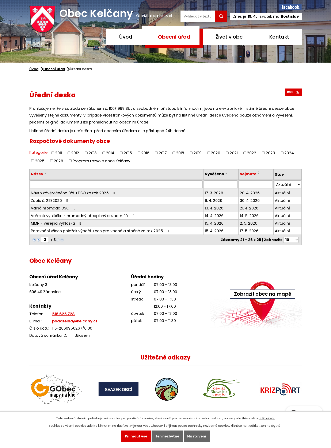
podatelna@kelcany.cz (75, 321)
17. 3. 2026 (214, 193)
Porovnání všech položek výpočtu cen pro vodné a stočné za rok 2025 (101, 230)
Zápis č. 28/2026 (50, 200)
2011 (58, 153)
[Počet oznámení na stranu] (290, 240)
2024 (289, 153)
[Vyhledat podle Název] (116, 184)
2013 (93, 153)
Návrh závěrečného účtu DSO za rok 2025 (74, 193)
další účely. (267, 418)
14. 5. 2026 (249, 215)
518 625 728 (63, 314)
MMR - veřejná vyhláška (57, 223)
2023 (270, 153)
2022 (251, 153)
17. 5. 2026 (249, 230)
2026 (58, 160)
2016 (145, 153)
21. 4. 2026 (249, 208)
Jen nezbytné (167, 436)
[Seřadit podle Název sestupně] (45, 173)
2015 (128, 153)
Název (37, 174)
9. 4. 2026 (213, 200)
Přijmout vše (136, 436)
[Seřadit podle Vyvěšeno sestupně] (226, 173)
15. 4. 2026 (214, 223)
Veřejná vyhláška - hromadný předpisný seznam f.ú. (83, 215)
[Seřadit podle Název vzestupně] (45, 172)
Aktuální (282, 193)
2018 (180, 153)
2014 (110, 153)
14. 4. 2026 (214, 215)
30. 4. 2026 (250, 200)
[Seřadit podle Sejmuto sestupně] (258, 173)
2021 (234, 153)
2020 (215, 153)
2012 (75, 153)
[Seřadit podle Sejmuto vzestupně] (258, 172)
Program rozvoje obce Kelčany (101, 160)
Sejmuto (248, 174)
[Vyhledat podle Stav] (287, 184)
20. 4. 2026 (250, 193)
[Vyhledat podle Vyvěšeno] (221, 184)
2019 (198, 153)
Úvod (125, 36)
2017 (163, 153)
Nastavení (196, 436)
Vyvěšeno (214, 174)
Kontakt (279, 36)
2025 (40, 160)
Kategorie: (38, 152)
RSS (293, 92)
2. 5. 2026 (248, 223)
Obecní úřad (174, 36)
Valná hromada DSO (54, 208)
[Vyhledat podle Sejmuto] (256, 184)
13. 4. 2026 (214, 208)
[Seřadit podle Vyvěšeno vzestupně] (226, 172)
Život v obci (230, 36)
